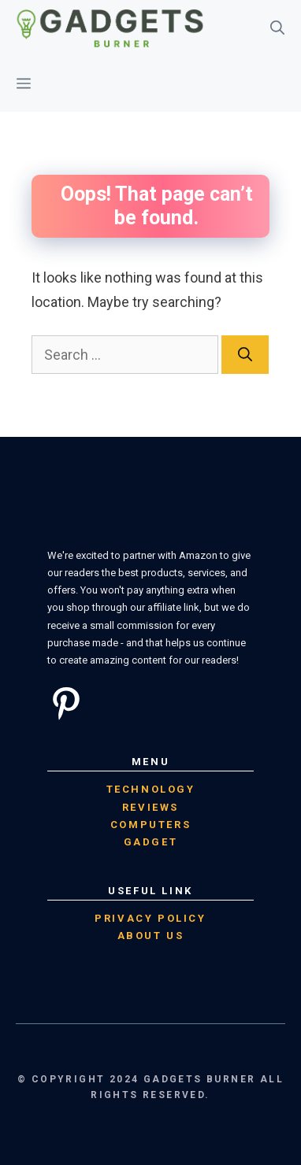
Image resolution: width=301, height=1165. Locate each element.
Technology (150, 789)
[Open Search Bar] (277, 28)
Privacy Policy (150, 918)
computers (150, 824)
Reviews (150, 807)
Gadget (151, 842)
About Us (150, 935)
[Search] (245, 354)
